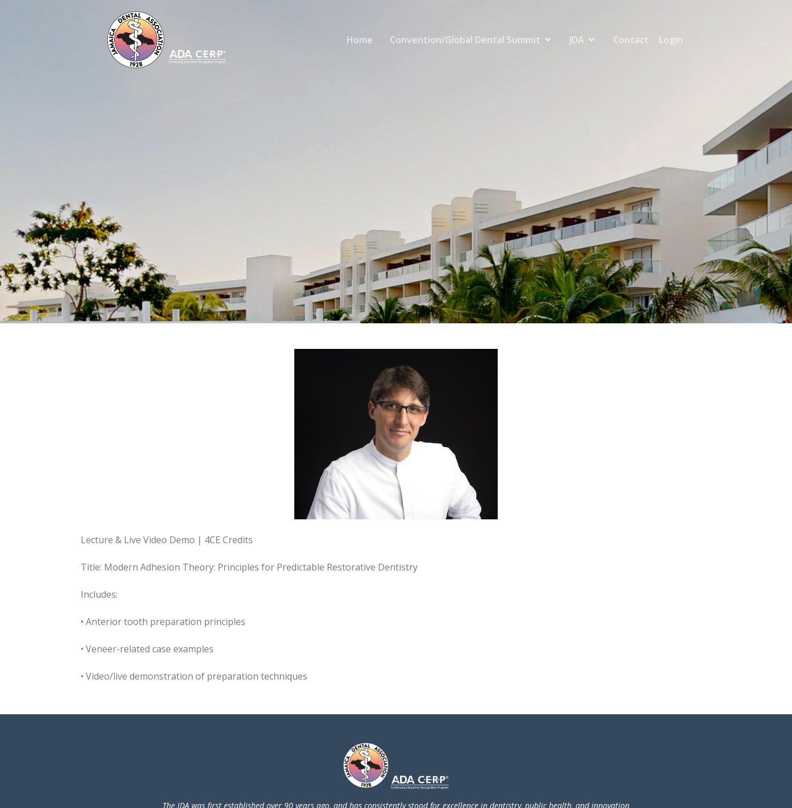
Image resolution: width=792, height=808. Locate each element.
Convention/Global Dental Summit (465, 40)
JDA (576, 40)
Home (360, 40)
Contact (631, 40)
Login (671, 40)
